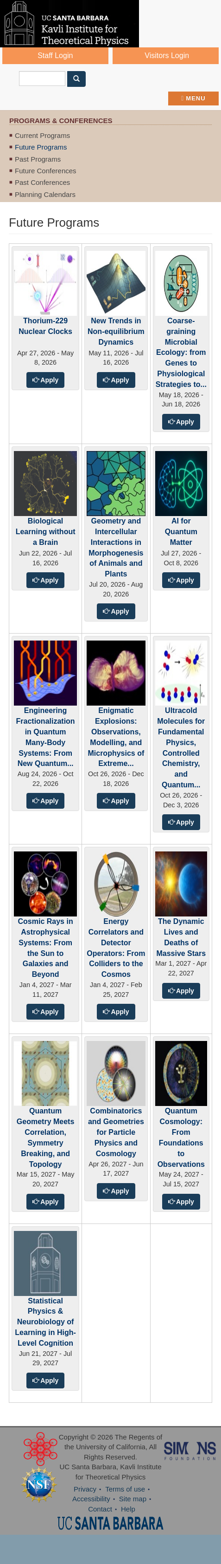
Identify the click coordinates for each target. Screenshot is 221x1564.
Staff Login (55, 55)
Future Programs (41, 147)
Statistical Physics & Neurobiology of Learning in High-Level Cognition (45, 1322)
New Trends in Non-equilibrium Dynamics (116, 331)
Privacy (85, 1489)
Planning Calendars (45, 194)
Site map (132, 1499)
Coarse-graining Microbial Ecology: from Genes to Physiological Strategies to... (181, 352)
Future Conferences (45, 171)
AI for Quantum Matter (181, 531)
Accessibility (91, 1499)
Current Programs (42, 135)
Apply (48, 380)
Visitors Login (167, 55)
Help (128, 1509)
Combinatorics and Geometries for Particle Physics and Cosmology (116, 1132)
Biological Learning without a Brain (46, 531)
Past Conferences (42, 182)
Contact (100, 1509)
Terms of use (125, 1489)
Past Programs (38, 159)
